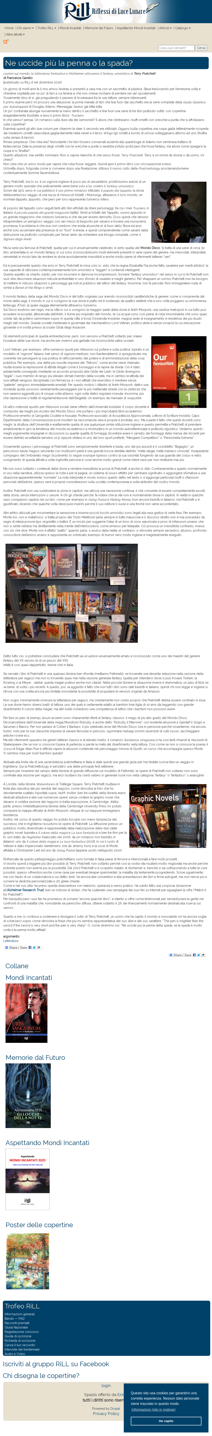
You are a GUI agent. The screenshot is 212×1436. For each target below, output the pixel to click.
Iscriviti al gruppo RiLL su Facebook (56, 1364)
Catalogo (181, 28)
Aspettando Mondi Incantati (136, 28)
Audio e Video (15, 1354)
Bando (9, 1318)
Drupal (115, 1408)
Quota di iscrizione (18, 1336)
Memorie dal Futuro (99, 28)
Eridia (122, 1394)
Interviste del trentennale (22, 1349)
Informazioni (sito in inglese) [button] (153, 1409)
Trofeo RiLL (45, 28)
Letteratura (10, 941)
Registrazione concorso (22, 1332)
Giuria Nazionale (16, 1327)
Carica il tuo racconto (20, 1345)
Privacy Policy (106, 1413)
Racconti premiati (17, 1323)
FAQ (21, 1318)
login (106, 1385)
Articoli (164, 28)
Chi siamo (24, 28)
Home (9, 28)
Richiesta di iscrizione (20, 1340)
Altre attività (14, 34)
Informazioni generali (20, 1314)
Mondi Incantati (70, 28)
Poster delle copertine (39, 1225)
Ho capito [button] (166, 1421)
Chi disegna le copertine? (41, 1375)
